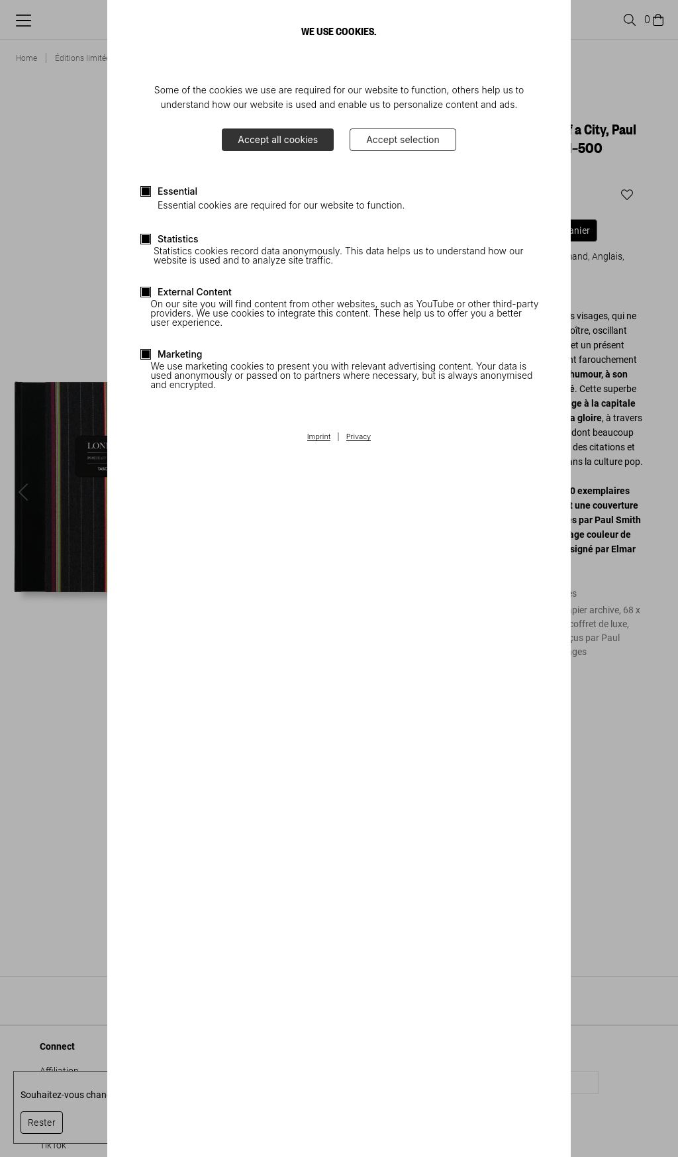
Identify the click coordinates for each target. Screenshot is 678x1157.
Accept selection (403, 139)
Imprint (318, 437)
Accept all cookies (278, 139)
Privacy (358, 437)
